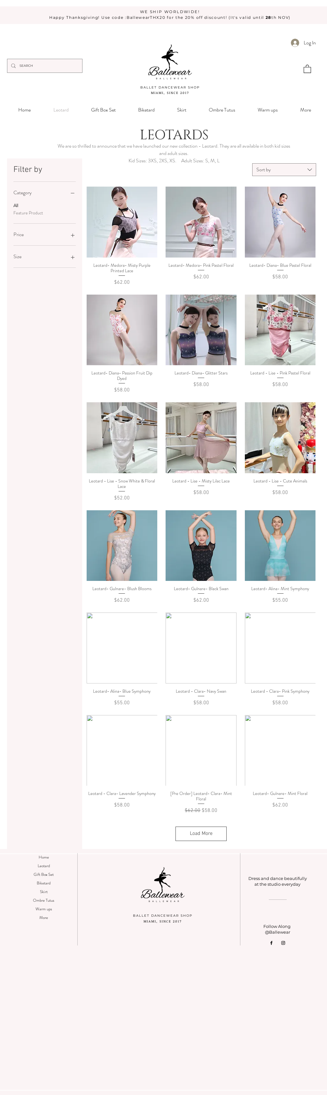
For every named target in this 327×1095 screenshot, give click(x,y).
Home (44, 857)
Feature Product (28, 212)
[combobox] (284, 169)
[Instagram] (283, 942)
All (15, 205)
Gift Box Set (44, 874)
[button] (307, 68)
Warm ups (43, 909)
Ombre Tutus (43, 900)
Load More (201, 833)
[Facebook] (271, 942)
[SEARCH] (44, 66)
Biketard (44, 883)
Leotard (44, 866)
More (43, 917)
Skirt (44, 892)
